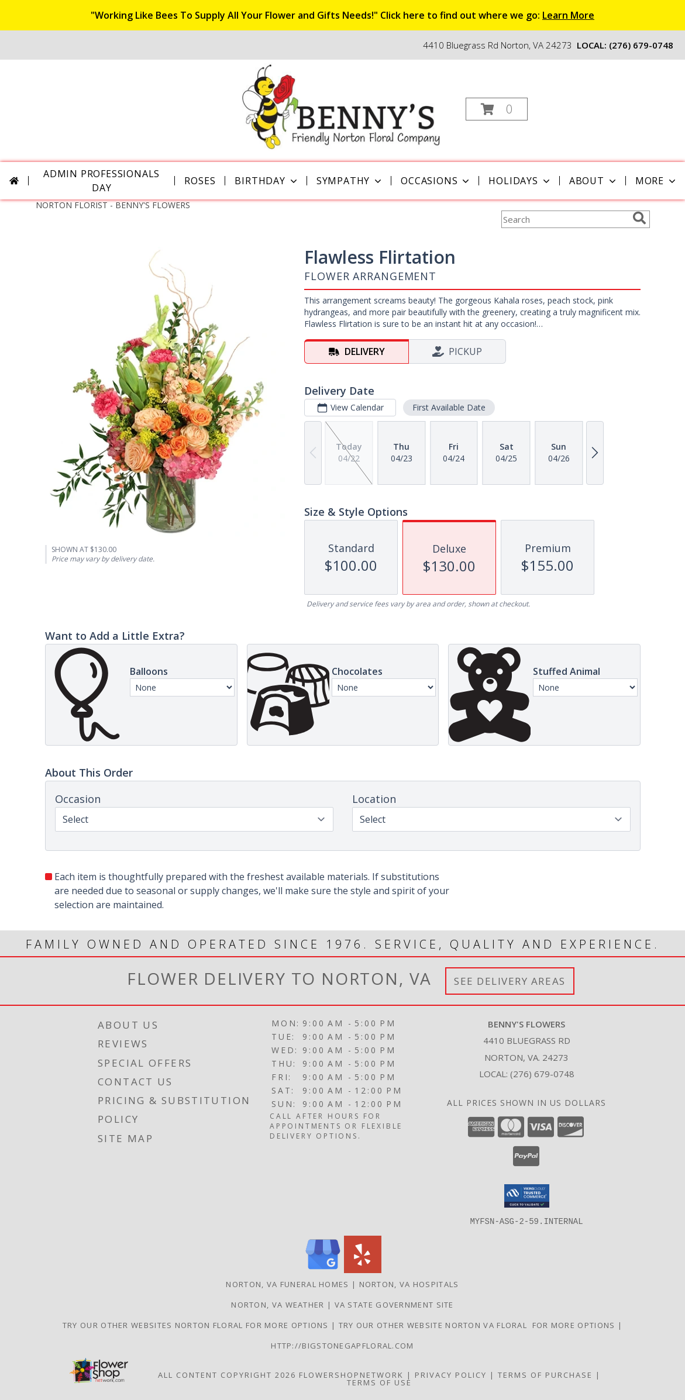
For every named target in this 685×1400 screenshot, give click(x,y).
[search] (639, 218)
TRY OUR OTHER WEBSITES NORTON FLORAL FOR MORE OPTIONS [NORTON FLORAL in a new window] (197, 1324)
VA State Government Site (394, 1304)
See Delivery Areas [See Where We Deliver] (510, 981)
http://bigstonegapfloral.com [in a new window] (342, 1345)
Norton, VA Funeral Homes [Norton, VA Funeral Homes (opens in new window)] (287, 1283)
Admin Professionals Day (101, 180)
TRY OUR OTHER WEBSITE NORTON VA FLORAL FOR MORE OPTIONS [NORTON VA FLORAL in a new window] (478, 1324)
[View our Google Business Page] (323, 1269)
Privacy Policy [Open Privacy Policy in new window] (451, 1374)
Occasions (436, 180)
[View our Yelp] (362, 1269)
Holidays (520, 180)
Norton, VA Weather (277, 1304)
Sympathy (350, 180)
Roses (199, 180)
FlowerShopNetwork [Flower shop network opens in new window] (351, 1374)
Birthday (267, 180)
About (593, 180)
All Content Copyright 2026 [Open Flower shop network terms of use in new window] (227, 1374)
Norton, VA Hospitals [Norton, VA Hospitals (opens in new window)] (409, 1283)
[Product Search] (564, 219)
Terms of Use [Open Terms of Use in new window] (379, 1382)
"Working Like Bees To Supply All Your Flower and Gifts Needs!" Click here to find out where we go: (342, 15)
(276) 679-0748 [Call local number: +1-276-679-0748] (641, 45)
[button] (497, 109)
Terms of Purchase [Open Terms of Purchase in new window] (545, 1374)
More (656, 180)
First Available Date (448, 407)
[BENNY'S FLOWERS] (341, 105)
